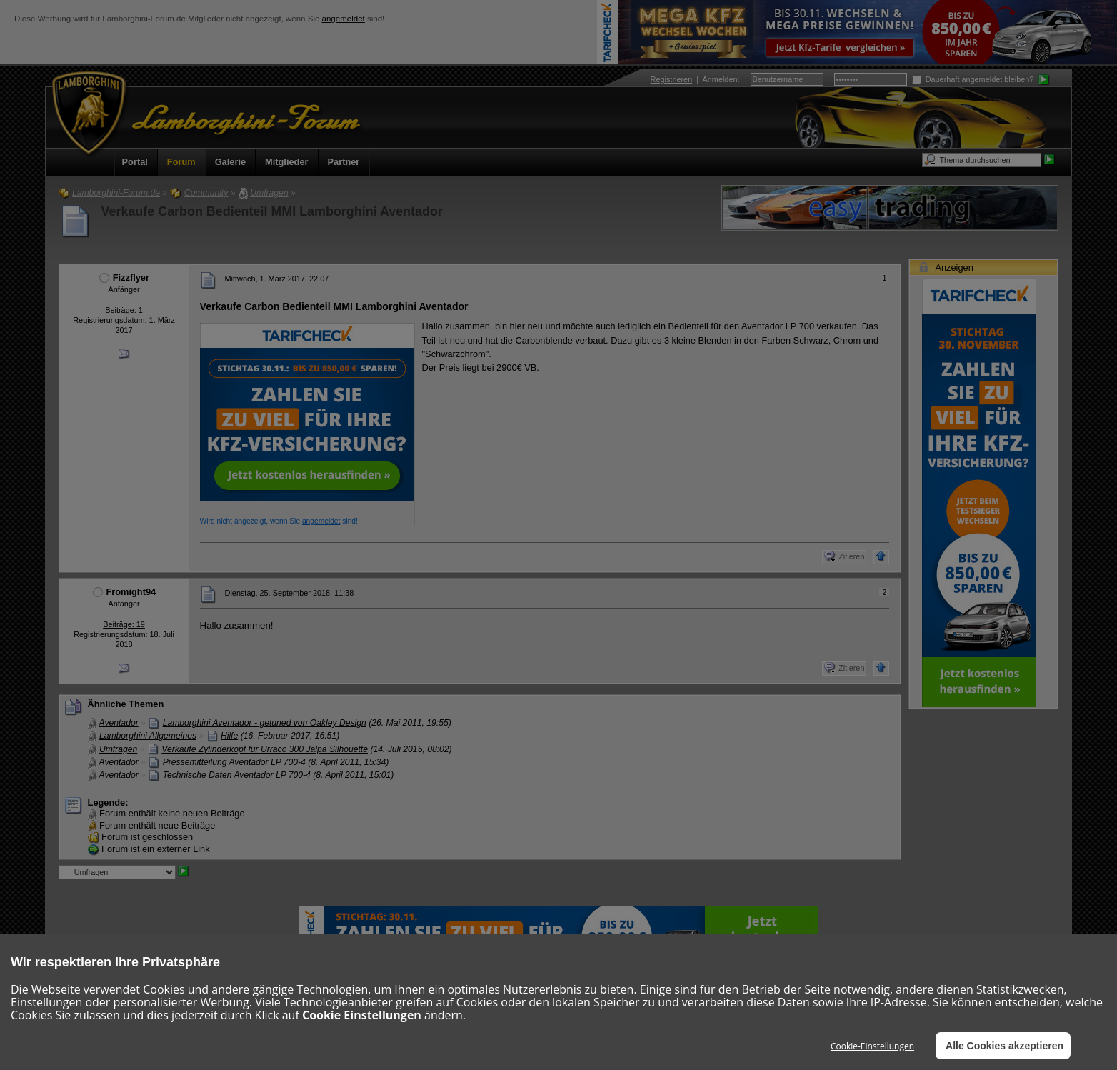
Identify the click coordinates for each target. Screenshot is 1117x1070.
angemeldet (343, 18)
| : (695, 79)
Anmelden (720, 79)
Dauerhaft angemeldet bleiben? (973, 79)
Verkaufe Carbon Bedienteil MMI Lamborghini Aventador (272, 211)
